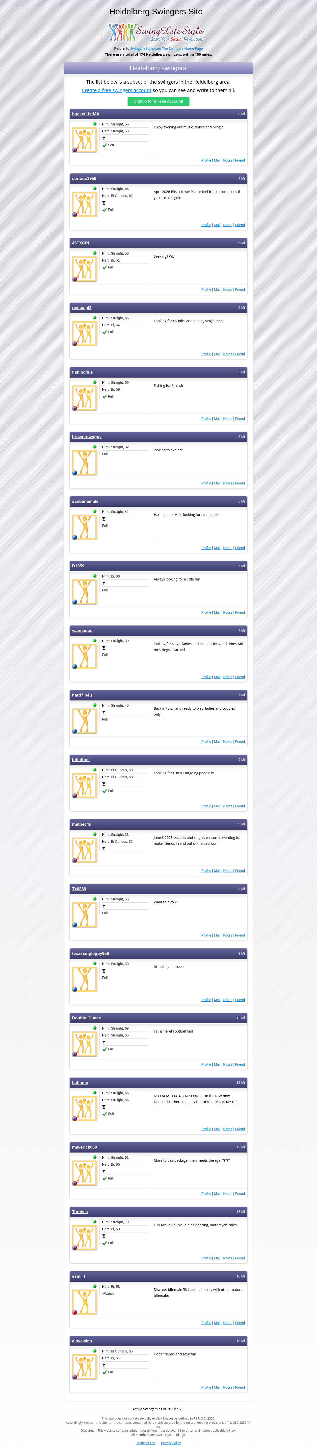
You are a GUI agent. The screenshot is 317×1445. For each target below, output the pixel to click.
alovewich (82, 1341)
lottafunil (81, 759)
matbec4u (81, 824)
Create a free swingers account (116, 90)
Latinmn (80, 1082)
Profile (206, 160)
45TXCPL (81, 243)
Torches (80, 1211)
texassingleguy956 (90, 953)
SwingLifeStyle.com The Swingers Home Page (166, 48)
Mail (217, 160)
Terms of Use (146, 1443)
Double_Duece (86, 1018)
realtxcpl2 (81, 307)
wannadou (82, 630)
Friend (240, 160)
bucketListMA (85, 114)
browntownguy (87, 436)
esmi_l (78, 1276)
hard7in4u (82, 695)
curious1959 (84, 178)
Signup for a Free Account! (158, 101)
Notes (227, 160)
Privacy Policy (171, 1443)
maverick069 (84, 1147)
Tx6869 (79, 889)
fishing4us (82, 372)
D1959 (78, 566)
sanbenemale (85, 501)
